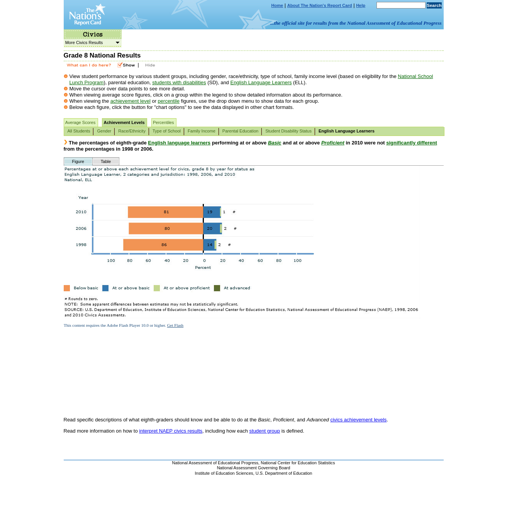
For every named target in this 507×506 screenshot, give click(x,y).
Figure (78, 161)
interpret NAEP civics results (170, 431)
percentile (169, 101)
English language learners (179, 143)
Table (106, 161)
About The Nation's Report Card (319, 5)
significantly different (411, 143)
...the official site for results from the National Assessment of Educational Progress (355, 23)
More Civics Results (91, 42)
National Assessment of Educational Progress (215, 462)
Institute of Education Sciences (224, 473)
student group (264, 431)
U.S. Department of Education (284, 473)
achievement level (130, 101)
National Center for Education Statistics (298, 462)
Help (360, 5)
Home (277, 5)
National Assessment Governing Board (253, 467)
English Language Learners (261, 82)
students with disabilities (179, 82)
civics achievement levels (358, 420)
